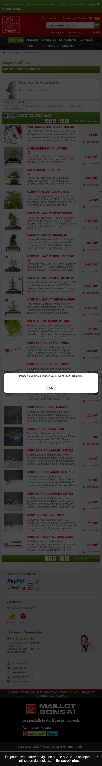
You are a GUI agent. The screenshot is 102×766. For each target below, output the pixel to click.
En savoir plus (67, 760)
